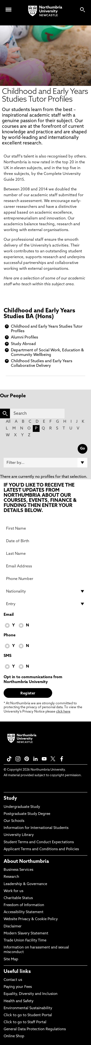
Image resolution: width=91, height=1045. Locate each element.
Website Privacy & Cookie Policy (31, 919)
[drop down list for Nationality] (45, 591)
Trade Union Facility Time (25, 940)
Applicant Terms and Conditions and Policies (41, 849)
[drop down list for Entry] (45, 604)
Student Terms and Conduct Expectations (39, 842)
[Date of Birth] (45, 541)
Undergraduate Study (22, 807)
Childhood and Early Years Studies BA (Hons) (39, 314)
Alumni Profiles (24, 337)
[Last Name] (45, 553)
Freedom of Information (24, 905)
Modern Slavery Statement (26, 933)
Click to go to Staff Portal (25, 1022)
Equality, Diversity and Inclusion (31, 994)
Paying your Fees (18, 987)
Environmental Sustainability (28, 1008)
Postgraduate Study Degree (27, 814)
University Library (19, 835)
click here (63, 712)
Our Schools (14, 821)
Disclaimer (13, 926)
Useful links (17, 971)
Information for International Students (36, 828)
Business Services (18, 870)
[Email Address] (45, 566)
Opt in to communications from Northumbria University (33, 679)
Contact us (13, 980)
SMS (7, 656)
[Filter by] (45, 462)
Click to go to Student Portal (28, 1015)
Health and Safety (18, 1001)
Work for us (13, 891)
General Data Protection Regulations (35, 1029)
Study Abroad (23, 344)
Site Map (11, 959)
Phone (10, 635)
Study (10, 798)
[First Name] (45, 528)
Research (11, 877)
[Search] (37, 413)
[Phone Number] (45, 579)
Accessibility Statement (23, 912)
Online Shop (14, 1036)
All (8, 422)
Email (9, 615)
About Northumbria (26, 861)
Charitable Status (18, 898)
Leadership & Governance (25, 884)
